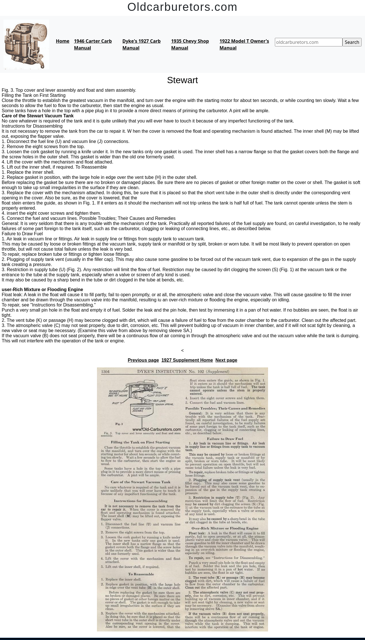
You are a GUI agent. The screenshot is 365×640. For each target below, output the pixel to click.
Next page (226, 360)
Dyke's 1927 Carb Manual (141, 44)
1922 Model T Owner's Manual (244, 44)
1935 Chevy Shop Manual (190, 44)
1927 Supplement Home (187, 360)
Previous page (143, 360)
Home (62, 41)
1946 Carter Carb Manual (93, 44)
